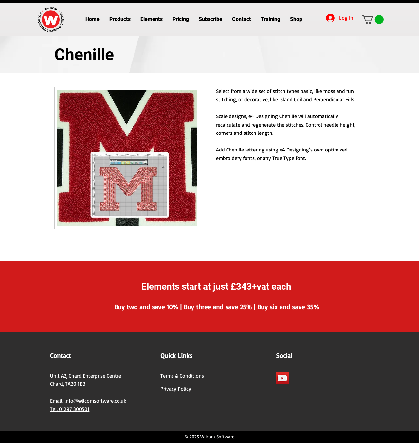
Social (284, 355)
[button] (120, 19)
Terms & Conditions (182, 375)
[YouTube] (282, 378)
